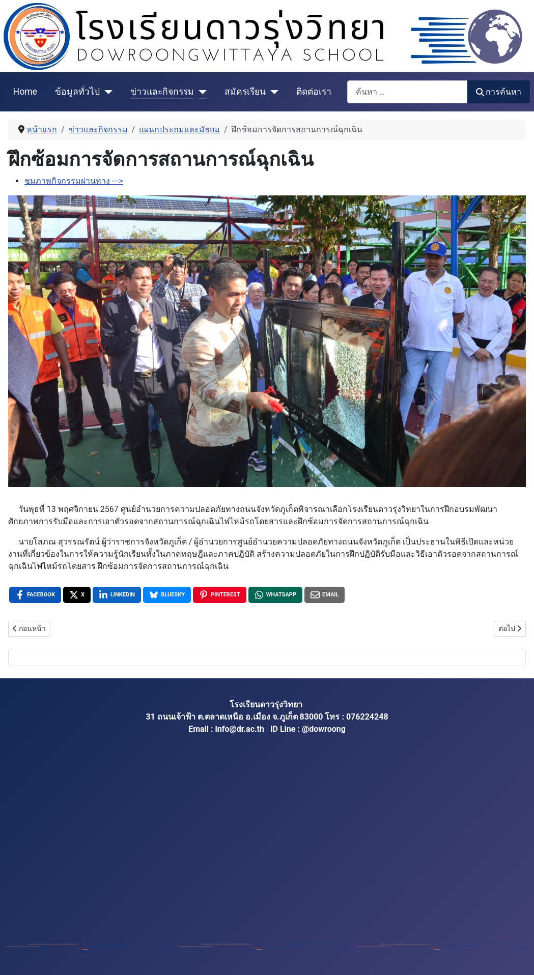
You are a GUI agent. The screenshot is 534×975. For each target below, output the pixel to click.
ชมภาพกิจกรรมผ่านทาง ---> (73, 181)
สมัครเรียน (245, 92)
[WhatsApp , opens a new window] (275, 595)
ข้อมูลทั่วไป (77, 92)
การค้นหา (498, 92)
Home (25, 92)
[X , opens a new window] (77, 595)
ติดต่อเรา (313, 92)
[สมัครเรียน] (272, 91)
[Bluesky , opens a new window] (167, 595)
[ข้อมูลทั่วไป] (106, 91)
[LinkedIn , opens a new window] (117, 595)
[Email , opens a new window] (324, 595)
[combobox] (407, 91)
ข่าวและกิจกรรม (162, 92)
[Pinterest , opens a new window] (219, 595)
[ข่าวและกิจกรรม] (200, 91)
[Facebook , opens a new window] (35, 595)
